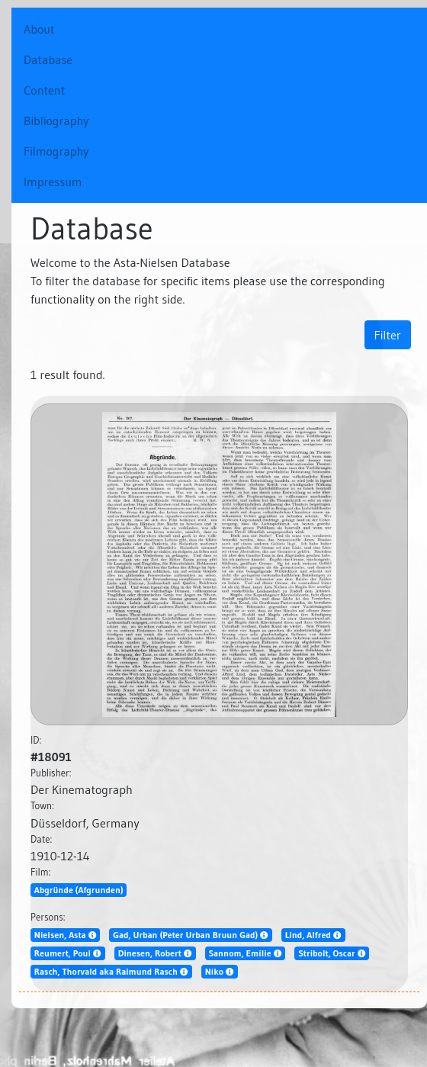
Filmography (56, 151)
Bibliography (56, 120)
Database (48, 59)
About (56, 28)
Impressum (53, 181)
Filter (387, 334)
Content (44, 90)
